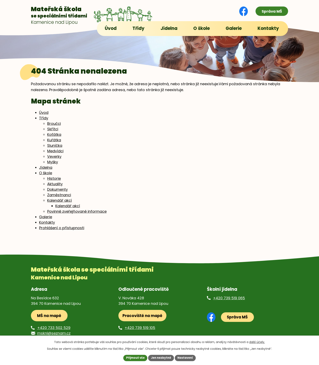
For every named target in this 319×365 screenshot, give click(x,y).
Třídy (43, 121)
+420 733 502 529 (53, 331)
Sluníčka (54, 148)
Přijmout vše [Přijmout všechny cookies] (134, 358)
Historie (54, 181)
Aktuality (55, 187)
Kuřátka (54, 143)
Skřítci (52, 132)
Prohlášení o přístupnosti (61, 230)
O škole (45, 176)
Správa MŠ (270, 11)
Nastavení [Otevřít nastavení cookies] (186, 358)
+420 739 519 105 (140, 331)
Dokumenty (57, 192)
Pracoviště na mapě (143, 319)
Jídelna (45, 170)
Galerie (45, 219)
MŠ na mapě (50, 319)
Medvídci (55, 154)
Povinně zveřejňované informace (77, 214)
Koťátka (54, 137)
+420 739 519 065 (229, 301)
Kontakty (47, 225)
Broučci (54, 126)
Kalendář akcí (59, 203)
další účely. (257, 342)
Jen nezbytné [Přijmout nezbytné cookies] (161, 358)
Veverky (54, 159)
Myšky (52, 165)
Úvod (43, 115)
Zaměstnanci (59, 197)
